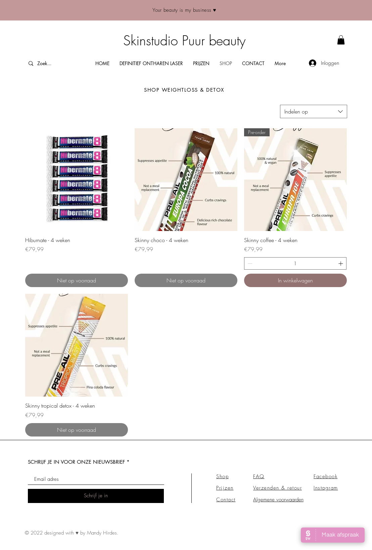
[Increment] (341, 263)
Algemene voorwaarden (278, 499)
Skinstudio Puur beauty (184, 40)
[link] (341, 39)
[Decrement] (249, 263)
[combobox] (313, 111)
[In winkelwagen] (295, 280)
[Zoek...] (53, 63)
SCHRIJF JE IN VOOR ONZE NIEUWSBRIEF (76, 461)
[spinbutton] (295, 263)
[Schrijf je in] (96, 496)
